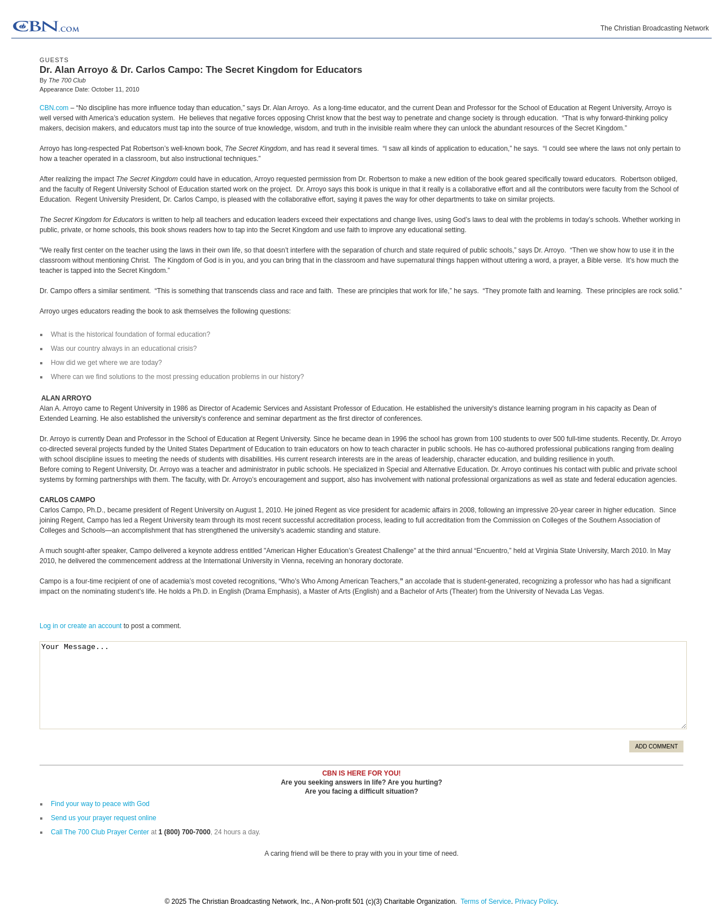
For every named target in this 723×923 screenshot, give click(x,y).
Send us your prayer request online (103, 818)
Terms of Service (485, 901)
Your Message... (363, 685)
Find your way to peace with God (100, 804)
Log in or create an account (80, 626)
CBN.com (54, 108)
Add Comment (656, 746)
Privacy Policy (535, 901)
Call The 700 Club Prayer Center (100, 832)
